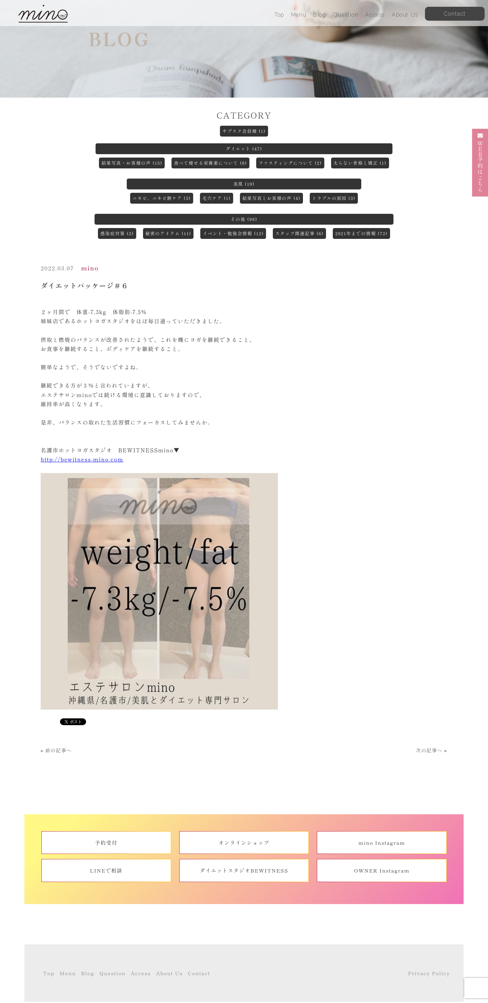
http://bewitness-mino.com (82, 459)
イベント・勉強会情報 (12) (233, 233)
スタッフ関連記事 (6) (299, 233)
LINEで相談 (106, 870)
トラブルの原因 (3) (333, 198)
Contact (199, 973)
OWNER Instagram (382, 870)
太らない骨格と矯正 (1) (360, 163)
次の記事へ (429, 750)
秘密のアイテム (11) (168, 233)
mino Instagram (382, 842)
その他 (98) (244, 219)
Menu (298, 15)
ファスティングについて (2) (290, 163)
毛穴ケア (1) (216, 198)
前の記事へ (58, 750)
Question (346, 15)
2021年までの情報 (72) (361, 233)
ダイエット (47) (244, 148)
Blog (319, 15)
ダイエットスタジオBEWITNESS (244, 870)
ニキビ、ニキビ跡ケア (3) (162, 198)
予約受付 (106, 842)
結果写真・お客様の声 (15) (131, 163)
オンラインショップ (244, 842)
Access (375, 15)
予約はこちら (480, 163)
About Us (405, 15)
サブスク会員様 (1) (244, 131)
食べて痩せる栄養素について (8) (210, 163)
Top (279, 15)
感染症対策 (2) (117, 233)
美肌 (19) (244, 184)
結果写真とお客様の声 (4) (271, 198)
